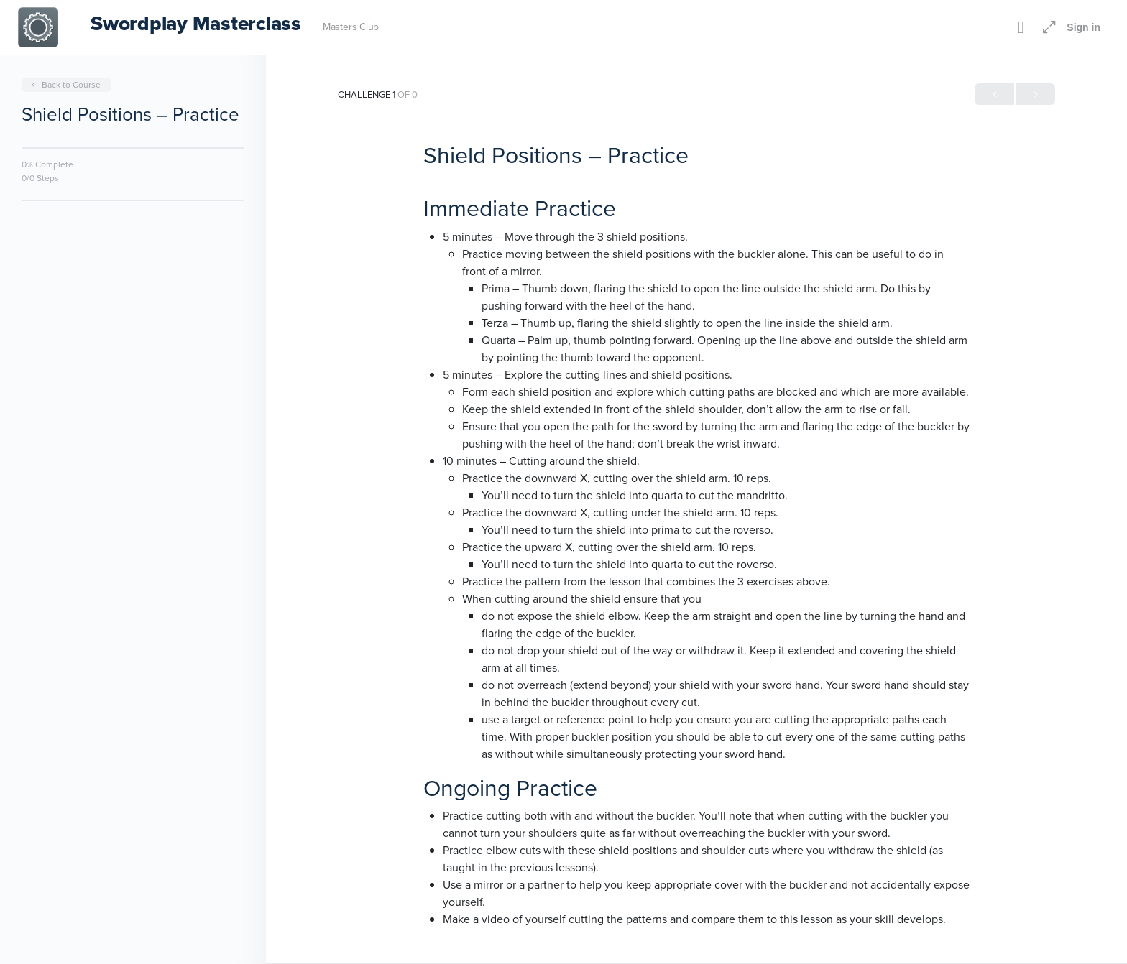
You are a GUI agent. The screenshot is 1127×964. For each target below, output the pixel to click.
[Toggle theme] (1020, 27)
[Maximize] (1046, 27)
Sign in (1083, 27)
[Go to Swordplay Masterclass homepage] (38, 25)
